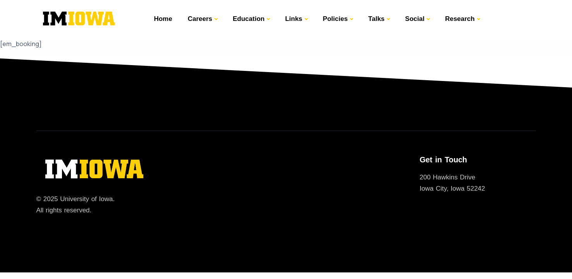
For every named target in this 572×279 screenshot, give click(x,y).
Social (414, 18)
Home (163, 18)
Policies (335, 18)
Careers (200, 18)
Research (460, 18)
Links (293, 18)
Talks (376, 18)
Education (249, 18)
